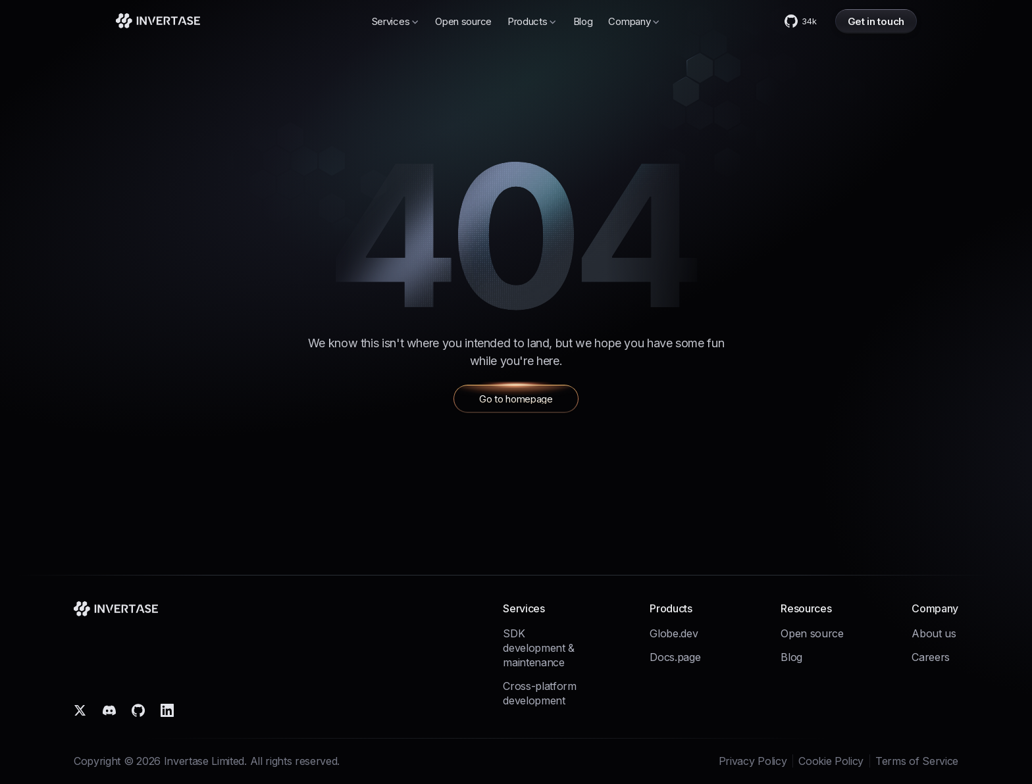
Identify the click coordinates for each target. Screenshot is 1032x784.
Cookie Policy (831, 761)
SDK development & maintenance (539, 648)
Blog (583, 21)
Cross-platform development (540, 693)
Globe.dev (674, 633)
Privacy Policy (753, 761)
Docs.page (675, 657)
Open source (463, 21)
